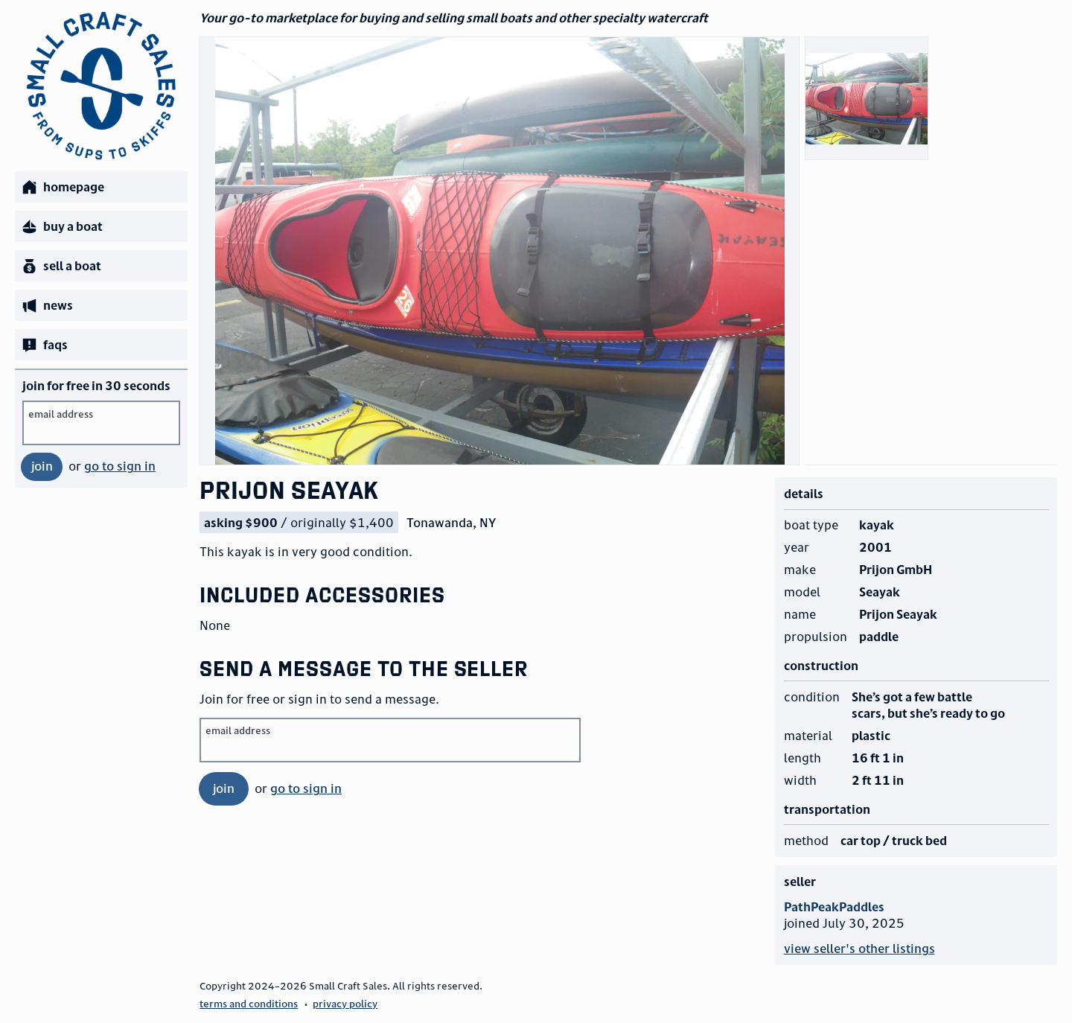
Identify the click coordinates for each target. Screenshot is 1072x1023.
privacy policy (345, 1004)
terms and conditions (249, 1004)
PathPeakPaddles (834, 906)
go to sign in (120, 466)
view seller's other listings (859, 948)
